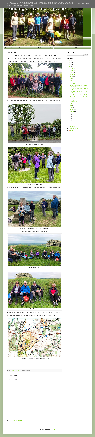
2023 (70, 66)
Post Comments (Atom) (18, 420)
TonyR (71, 130)
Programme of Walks (16, 47)
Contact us (49, 47)
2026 (70, 60)
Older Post (59, 418)
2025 (70, 62)
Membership (41, 47)
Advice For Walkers (60, 47)
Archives (27, 47)
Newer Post (9, 418)
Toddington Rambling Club (36, 8)
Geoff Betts (72, 126)
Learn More (81, 3)
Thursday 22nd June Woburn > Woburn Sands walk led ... (78, 86)
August (71, 76)
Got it (87, 3)
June (71, 80)
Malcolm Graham (74, 128)
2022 (70, 114)
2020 (70, 118)
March (71, 107)
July (71, 78)
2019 (70, 120)
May (71, 103)
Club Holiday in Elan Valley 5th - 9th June (79, 94)
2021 (70, 116)
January (72, 111)
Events (33, 47)
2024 (70, 64)
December (72, 68)
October (72, 72)
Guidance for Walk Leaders (75, 47)
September (72, 74)
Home (6, 47)
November (72, 70)
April (71, 105)
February (72, 109)
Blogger (53, 429)
